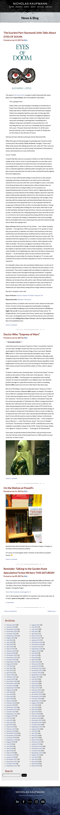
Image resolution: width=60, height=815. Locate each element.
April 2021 (10, 672)
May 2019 (9, 722)
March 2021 (10, 675)
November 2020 (12, 683)
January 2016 (36, 666)
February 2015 (36, 690)
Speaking (19, 7)
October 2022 (11, 633)
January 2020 (10, 705)
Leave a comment (11, 325)
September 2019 (12, 714)
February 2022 (11, 651)
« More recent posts (10, 611)
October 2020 (11, 685)
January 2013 (36, 744)
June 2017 (35, 629)
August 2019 (10, 716)
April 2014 (35, 711)
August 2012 (36, 755)
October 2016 (36, 646)
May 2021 (9, 670)
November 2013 (37, 722)
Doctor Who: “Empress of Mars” (22, 334)
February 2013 (36, 742)
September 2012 (37, 753)
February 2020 (11, 703)
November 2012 (37, 748)
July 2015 (35, 679)
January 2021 (10, 679)
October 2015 (36, 672)
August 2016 (36, 651)
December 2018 (11, 733)
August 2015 (36, 677)
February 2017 (36, 638)
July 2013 (35, 731)
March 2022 (10, 649)
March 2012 (36, 766)
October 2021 (11, 659)
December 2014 (37, 694)
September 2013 (37, 727)
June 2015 (35, 681)
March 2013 (36, 740)
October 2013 (36, 724)
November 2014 (37, 696)
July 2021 (9, 666)
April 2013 (35, 737)
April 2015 (35, 685)
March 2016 (36, 662)
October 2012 (36, 751)
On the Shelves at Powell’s (18, 487)
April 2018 (10, 751)
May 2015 (35, 683)
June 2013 (35, 733)
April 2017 (35, 633)
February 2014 (36, 716)
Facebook (27, 299)
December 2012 (37, 746)
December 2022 (11, 629)
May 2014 (35, 709)
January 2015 (36, 692)
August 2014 (36, 703)
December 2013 (37, 720)
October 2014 (36, 698)
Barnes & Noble (28, 295)
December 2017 (11, 759)
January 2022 (10, 653)
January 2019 (10, 731)
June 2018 (9, 746)
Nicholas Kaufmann (30, 3)
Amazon (19, 295)
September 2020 (12, 688)
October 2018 (11, 737)
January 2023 (10, 627)
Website (20, 299)
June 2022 (9, 642)
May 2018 (9, 748)
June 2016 (35, 655)
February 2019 (11, 729)
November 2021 (12, 657)
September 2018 (12, 740)
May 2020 (9, 696)
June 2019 (9, 720)
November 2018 (12, 735)
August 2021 (10, 664)
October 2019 (11, 711)
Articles (40, 7)
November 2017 (12, 761)
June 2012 (35, 759)
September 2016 (37, 649)
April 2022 (10, 646)
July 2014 (35, 705)
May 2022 (9, 644)
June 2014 (35, 707)
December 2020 (11, 681)
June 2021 (9, 668)
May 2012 (35, 761)
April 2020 (10, 698)
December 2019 (11, 707)
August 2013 (36, 729)
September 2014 (37, 701)
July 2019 (9, 718)
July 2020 (9, 692)
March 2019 (10, 727)
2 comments (10, 602)
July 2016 (35, 653)
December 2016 (37, 642)
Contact (48, 7)
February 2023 (11, 625)
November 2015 (37, 670)
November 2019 (12, 709)
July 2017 (35, 627)
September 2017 (12, 766)
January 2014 (36, 718)
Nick (25, 40)
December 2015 (37, 668)
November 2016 (37, 644)
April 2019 (10, 724)
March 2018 (10, 753)
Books (11, 7)
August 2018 (10, 742)
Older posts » (52, 611)
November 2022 (12, 631)
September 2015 (37, 675)
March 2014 (36, 714)
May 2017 (35, 631)
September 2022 (12, 636)
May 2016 (35, 657)
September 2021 (12, 662)
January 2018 (10, 757)
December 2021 (11, 655)
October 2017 (11, 763)
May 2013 (35, 735)
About (33, 7)
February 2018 (11, 755)
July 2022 (9, 640)
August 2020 (10, 690)
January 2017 (36, 640)
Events (26, 7)
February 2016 (36, 664)
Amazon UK (39, 295)
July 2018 (9, 744)
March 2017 (36, 636)
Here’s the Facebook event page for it (18, 592)
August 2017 (36, 625)
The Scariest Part (19, 95)
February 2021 (11, 677)
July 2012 (35, 757)
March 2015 (36, 688)
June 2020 (9, 694)
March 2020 (10, 701)
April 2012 (35, 763)
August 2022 (10, 638)
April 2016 (35, 659)
